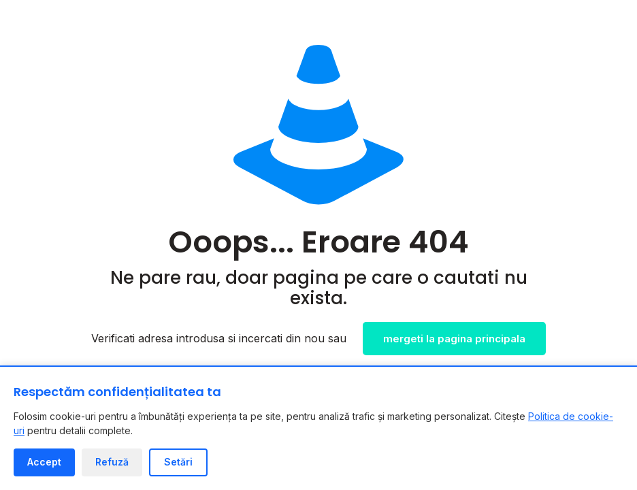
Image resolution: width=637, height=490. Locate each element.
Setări (178, 462)
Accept (44, 462)
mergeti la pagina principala (454, 338)
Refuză (112, 462)
